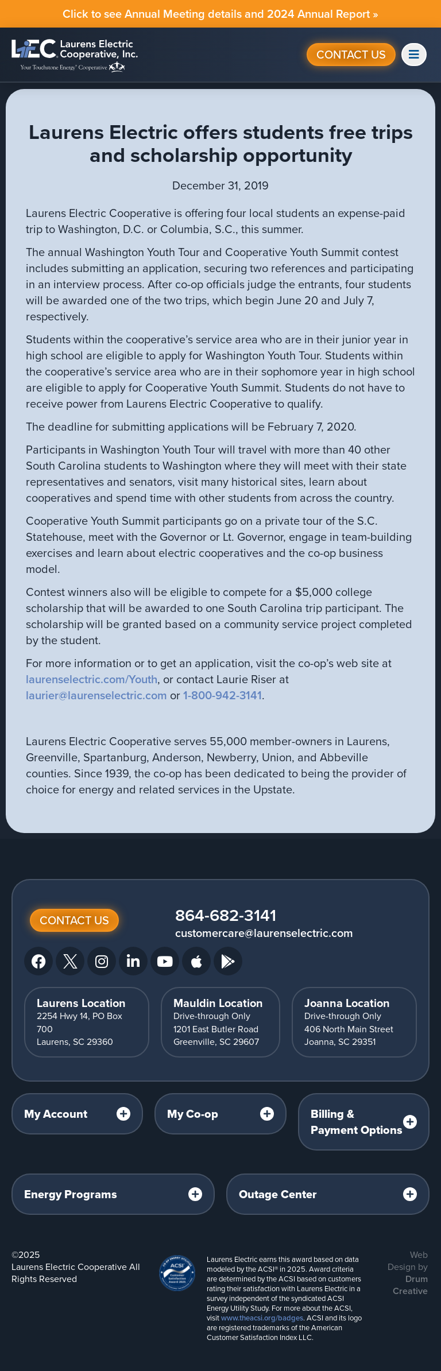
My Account (55, 1113)
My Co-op (192, 1113)
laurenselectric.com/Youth (91, 679)
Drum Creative (410, 1285)
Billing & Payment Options (357, 1121)
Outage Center (278, 1194)
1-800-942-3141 (222, 695)
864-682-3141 (225, 915)
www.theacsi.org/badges (262, 1317)
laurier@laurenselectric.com (96, 695)
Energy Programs (70, 1194)
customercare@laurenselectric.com (264, 933)
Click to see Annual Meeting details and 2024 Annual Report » (220, 13)
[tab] (77, 1114)
